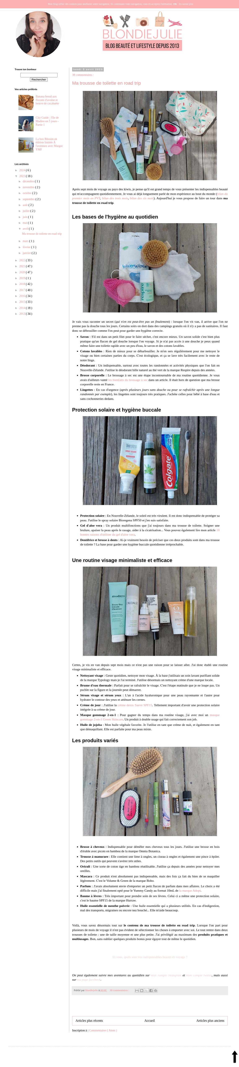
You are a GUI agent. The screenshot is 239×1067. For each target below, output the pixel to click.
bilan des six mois (142, 198)
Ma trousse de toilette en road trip (106, 83)
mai (25, 222)
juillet (26, 210)
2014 (22, 307)
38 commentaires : (83, 74)
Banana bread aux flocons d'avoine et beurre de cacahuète (47, 100)
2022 (22, 260)
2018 (22, 284)
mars (26, 241)
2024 (22, 170)
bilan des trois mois (115, 198)
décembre (29, 181)
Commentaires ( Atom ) (103, 1030)
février (27, 247)
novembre (29, 187)
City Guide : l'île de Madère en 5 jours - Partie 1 (47, 121)
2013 (22, 313)
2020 (22, 272)
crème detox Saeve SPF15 (135, 705)
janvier (27, 253)
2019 (22, 278)
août (26, 205)
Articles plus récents (89, 1020)
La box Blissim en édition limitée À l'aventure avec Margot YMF (49, 144)
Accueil (149, 1020)
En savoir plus (186, 4)
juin (25, 217)
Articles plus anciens (210, 1020)
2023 (22, 176)
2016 (22, 296)
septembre (29, 199)
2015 (22, 301)
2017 (22, 290)
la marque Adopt (190, 890)
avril (26, 228)
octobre (27, 193)
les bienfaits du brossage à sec (128, 380)
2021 (22, 266)
